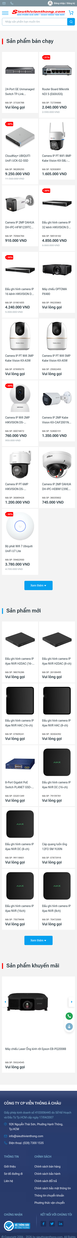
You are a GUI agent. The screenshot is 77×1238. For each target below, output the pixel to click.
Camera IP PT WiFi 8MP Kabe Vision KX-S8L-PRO (56, 158)
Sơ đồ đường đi (13, 1173)
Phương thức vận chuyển (49, 1202)
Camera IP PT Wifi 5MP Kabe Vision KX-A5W (56, 358)
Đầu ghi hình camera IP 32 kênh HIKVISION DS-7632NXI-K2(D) (56, 225)
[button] (5, 1002)
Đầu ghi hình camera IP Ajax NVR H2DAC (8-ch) (57, 661)
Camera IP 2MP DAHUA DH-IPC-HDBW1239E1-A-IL (56, 487)
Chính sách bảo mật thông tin (52, 1188)
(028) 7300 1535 (12, 3)
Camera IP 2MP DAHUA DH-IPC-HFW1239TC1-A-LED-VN (19, 225)
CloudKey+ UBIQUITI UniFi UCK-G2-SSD (17, 158)
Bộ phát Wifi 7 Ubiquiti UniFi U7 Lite (19, 549)
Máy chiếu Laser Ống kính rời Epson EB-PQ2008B (35, 1049)
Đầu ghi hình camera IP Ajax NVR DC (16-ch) (56, 785)
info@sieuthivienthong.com (4, 3)
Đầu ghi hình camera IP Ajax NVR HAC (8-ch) (56, 723)
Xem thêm (38, 585)
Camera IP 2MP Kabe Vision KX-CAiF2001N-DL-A (56, 420)
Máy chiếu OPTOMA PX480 (54, 292)
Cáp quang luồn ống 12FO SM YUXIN (54, 847)
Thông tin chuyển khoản (49, 1195)
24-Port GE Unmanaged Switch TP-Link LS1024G (19, 92)
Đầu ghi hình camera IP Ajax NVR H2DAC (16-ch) (19, 661)
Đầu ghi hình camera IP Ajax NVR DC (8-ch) (19, 847)
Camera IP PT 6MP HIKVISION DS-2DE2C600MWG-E (16, 487)
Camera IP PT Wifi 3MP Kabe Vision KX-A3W (19, 358)
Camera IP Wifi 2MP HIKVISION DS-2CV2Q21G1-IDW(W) (18, 420)
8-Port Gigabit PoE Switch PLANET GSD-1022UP (18, 785)
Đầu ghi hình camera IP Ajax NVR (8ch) (56, 908)
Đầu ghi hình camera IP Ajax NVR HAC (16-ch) (19, 723)
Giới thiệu (10, 1166)
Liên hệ (8, 1181)
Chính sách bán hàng (47, 1166)
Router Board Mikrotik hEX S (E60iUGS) (55, 92)
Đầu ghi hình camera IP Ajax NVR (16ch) (19, 908)
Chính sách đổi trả (45, 1181)
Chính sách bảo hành (47, 1173)
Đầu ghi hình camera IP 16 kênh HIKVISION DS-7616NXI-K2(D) (19, 292)
